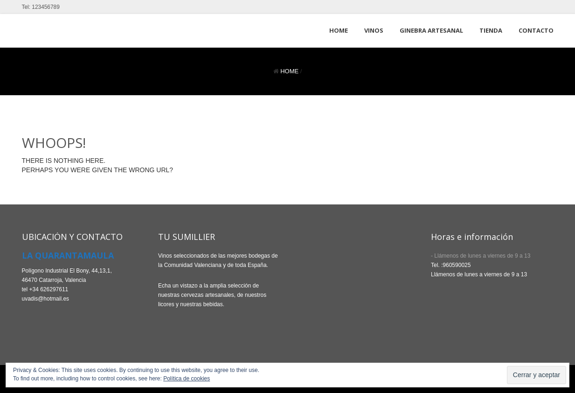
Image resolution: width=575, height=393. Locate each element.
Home (289, 71)
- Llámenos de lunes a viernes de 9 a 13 (480, 256)
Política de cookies (186, 378)
